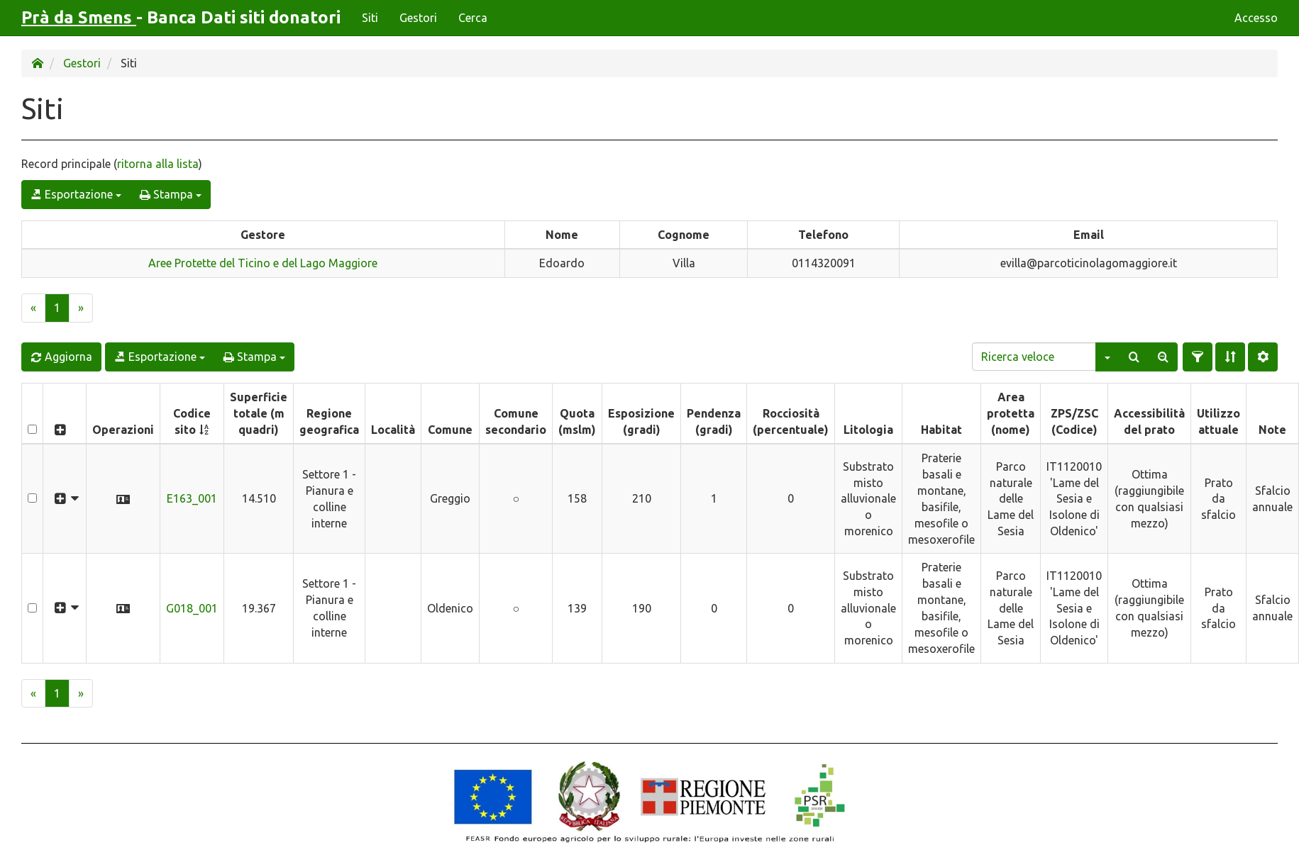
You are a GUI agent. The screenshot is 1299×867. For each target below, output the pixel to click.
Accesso (1256, 17)
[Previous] (33, 308)
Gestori (418, 17)
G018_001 (192, 608)
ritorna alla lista (158, 163)
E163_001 (192, 498)
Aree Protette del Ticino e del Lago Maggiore (262, 263)
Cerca (472, 17)
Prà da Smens (78, 17)
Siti (370, 17)
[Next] (81, 308)
